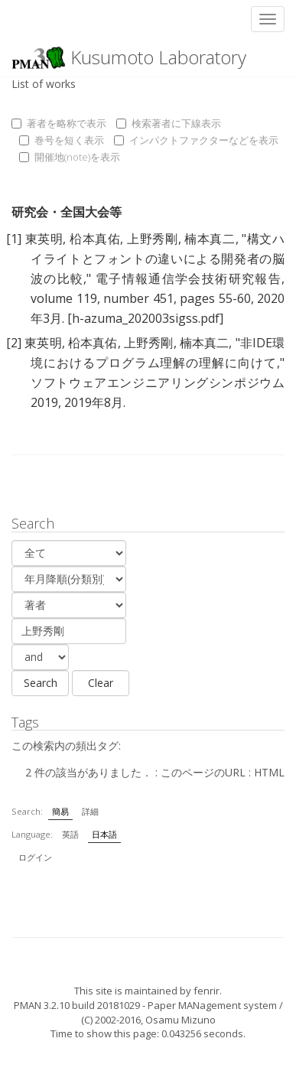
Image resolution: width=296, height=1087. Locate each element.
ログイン (35, 857)
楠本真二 (209, 238)
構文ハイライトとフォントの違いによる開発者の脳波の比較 (158, 258)
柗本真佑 (95, 238)
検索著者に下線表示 (168, 123)
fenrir (207, 991)
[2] (13, 342)
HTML (269, 772)
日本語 (104, 834)
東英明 (44, 238)
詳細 (90, 811)
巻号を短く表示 (61, 140)
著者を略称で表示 (58, 123)
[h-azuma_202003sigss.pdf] (145, 318)
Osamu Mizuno (180, 1020)
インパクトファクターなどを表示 (196, 140)
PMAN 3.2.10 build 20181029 (77, 1005)
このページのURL (203, 772)
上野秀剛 (152, 238)
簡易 (60, 811)
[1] (13, 238)
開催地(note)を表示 (69, 157)
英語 (70, 834)
